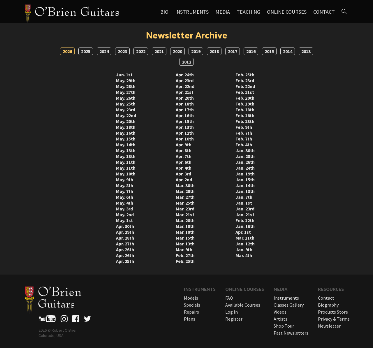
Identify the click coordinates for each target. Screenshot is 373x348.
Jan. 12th (245, 244)
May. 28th (126, 86)
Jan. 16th (245, 226)
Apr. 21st (184, 92)
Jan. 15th (245, 179)
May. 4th (124, 203)
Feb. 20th (244, 98)
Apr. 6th (183, 162)
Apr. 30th (125, 226)
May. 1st (124, 220)
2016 (251, 51)
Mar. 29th (185, 191)
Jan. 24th (245, 168)
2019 (195, 51)
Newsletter (329, 326)
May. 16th (126, 133)
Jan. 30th (245, 150)
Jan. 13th (245, 191)
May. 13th (126, 150)
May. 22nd (126, 115)
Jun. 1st (124, 75)
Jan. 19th (245, 174)
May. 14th (126, 144)
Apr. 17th (185, 110)
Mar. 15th (185, 238)
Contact (324, 11)
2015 (269, 51)
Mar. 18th (185, 232)
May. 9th (124, 179)
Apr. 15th (185, 121)
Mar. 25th (185, 203)
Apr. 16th (185, 115)
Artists (280, 319)
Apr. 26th (125, 249)
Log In (231, 312)
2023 (122, 51)
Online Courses (287, 11)
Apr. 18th (185, 104)
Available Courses (242, 305)
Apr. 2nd (184, 179)
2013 (306, 51)
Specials (192, 305)
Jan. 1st (243, 203)
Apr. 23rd (184, 80)
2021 (159, 51)
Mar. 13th (185, 244)
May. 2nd (125, 214)
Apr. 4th (183, 168)
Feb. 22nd (245, 86)
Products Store (333, 312)
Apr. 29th (125, 232)
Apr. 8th (183, 150)
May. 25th (126, 104)
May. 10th (126, 174)
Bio (164, 11)
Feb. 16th (244, 115)
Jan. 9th (243, 249)
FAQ (229, 298)
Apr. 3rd (183, 174)
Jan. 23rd (244, 209)
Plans (189, 319)
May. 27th (126, 92)
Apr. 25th (125, 261)
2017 (232, 51)
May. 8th (124, 185)
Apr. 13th (185, 127)
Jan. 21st (244, 214)
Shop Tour (284, 326)
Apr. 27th (125, 244)
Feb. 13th (244, 121)
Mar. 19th (185, 226)
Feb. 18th (244, 110)
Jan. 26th (245, 162)
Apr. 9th (183, 144)
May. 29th (126, 80)
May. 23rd (125, 110)
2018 (214, 51)
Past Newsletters (291, 333)
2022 (140, 51)
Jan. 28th (245, 156)
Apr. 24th (185, 75)
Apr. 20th (185, 98)
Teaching (248, 11)
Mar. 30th (185, 185)
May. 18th (126, 127)
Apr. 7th (183, 156)
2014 (287, 51)
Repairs (191, 312)
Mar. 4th (243, 255)
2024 (104, 51)
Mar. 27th (185, 197)
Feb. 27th (185, 255)
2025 (85, 51)
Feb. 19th (244, 104)
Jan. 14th (245, 185)
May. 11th (126, 162)
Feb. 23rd (244, 80)
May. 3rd (124, 209)
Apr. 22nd (185, 86)
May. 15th (126, 139)
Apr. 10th (185, 139)
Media (222, 11)
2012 (186, 62)
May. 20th (126, 121)
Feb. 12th (244, 220)
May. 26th (126, 98)
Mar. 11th (244, 238)
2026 (67, 51)
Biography (328, 305)
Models (191, 298)
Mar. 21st (185, 214)
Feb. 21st (244, 92)
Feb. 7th (243, 133)
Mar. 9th (184, 249)
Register (233, 319)
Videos (280, 312)
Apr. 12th (185, 133)
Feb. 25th (185, 261)
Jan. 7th (243, 197)
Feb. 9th (243, 127)
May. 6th (124, 197)
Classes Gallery (289, 305)
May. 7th (124, 191)
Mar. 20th (185, 220)
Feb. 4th (243, 144)
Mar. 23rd (185, 209)
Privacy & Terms (334, 319)
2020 (177, 51)
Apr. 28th (125, 238)
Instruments (192, 11)
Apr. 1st (243, 232)
